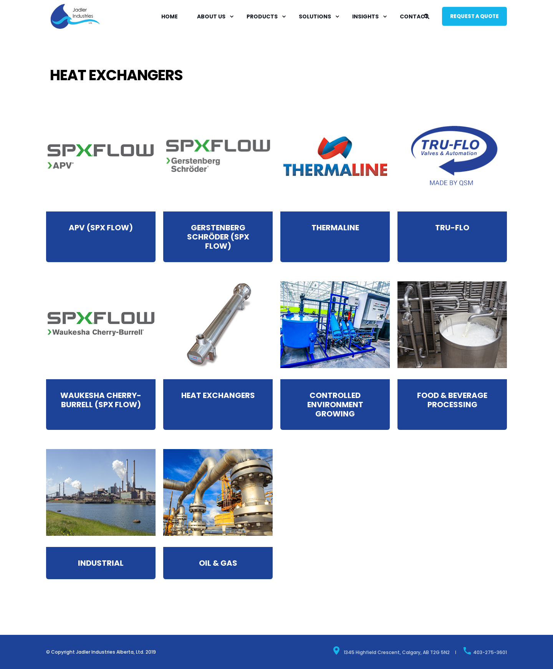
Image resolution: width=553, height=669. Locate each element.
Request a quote (474, 16)
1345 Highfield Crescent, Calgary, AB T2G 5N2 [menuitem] (391, 650)
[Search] (427, 16)
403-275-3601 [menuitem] (485, 650)
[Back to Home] (75, 28)
